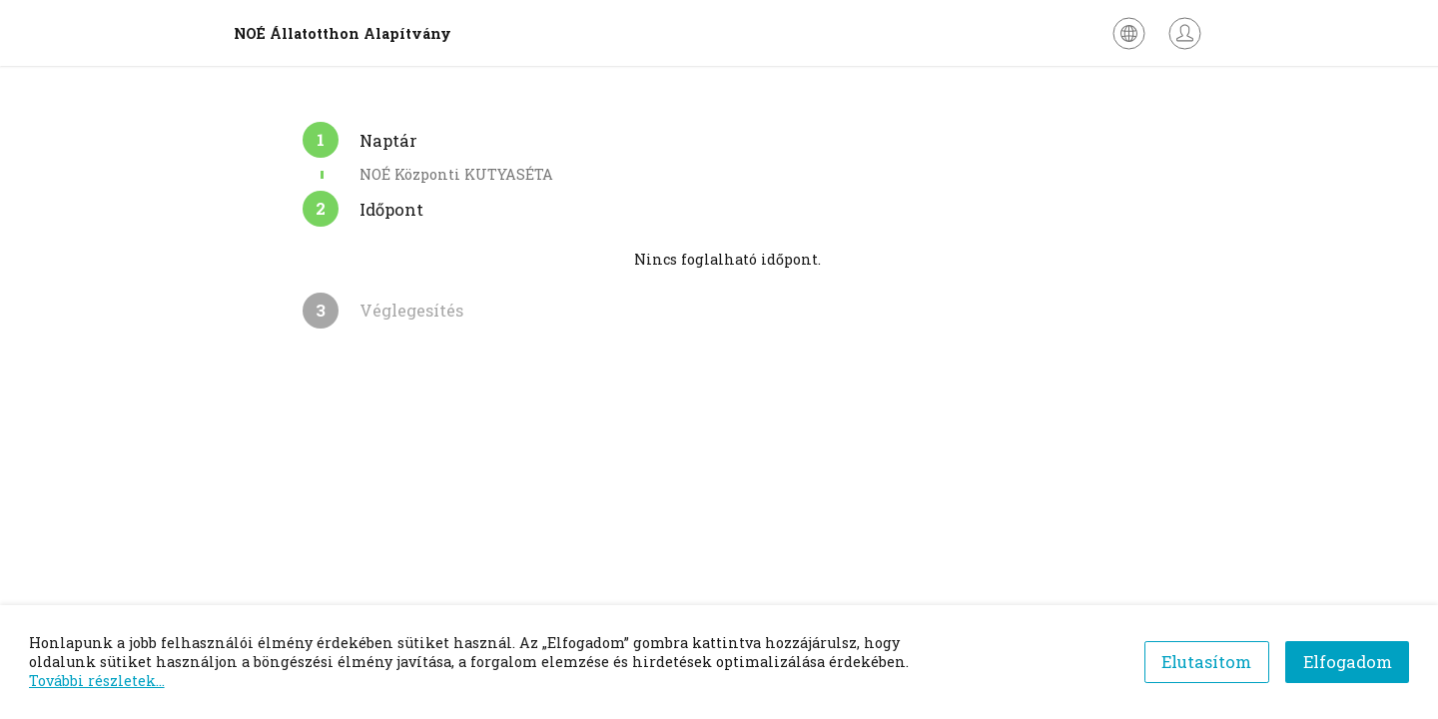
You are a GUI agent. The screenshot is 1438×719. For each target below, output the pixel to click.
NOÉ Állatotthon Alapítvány (342, 33)
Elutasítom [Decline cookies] (1206, 661)
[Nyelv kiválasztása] (1128, 33)
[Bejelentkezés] (1184, 33)
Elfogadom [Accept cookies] (1347, 661)
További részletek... (97, 680)
